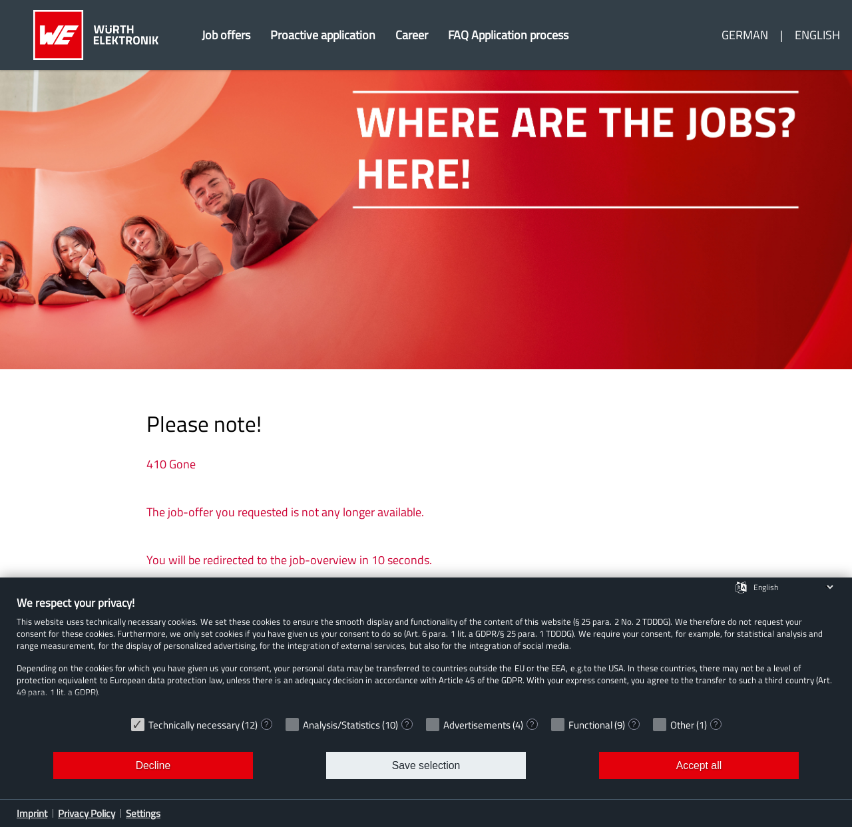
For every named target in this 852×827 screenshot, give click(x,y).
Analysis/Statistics (341, 725)
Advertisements (477, 725)
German (745, 35)
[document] (426, 652)
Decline (153, 765)
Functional (590, 725)
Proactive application (322, 35)
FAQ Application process (508, 35)
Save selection (426, 765)
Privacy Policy (86, 813)
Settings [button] (143, 813)
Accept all (699, 765)
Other (682, 725)
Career (411, 35)
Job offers (226, 35)
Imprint (32, 813)
